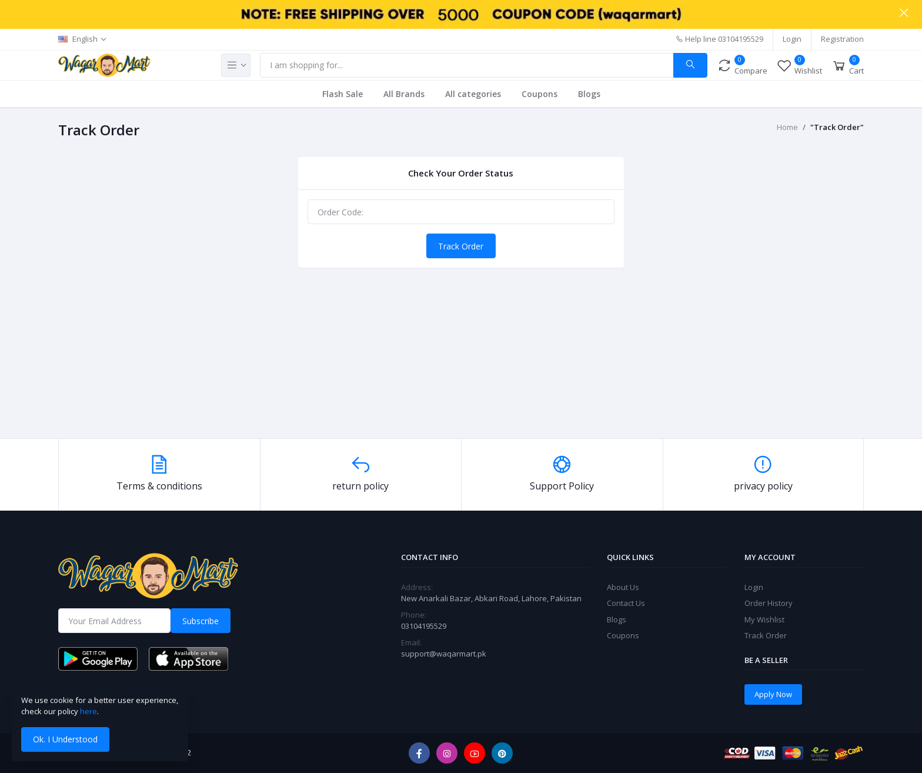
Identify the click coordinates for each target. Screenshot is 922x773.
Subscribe (200, 621)
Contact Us (626, 603)
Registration (842, 39)
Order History (768, 603)
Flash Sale (342, 93)
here (88, 711)
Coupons (539, 93)
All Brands (404, 93)
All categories (473, 93)
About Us (623, 587)
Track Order (460, 246)
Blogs (589, 93)
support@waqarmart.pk (443, 653)
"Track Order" (837, 127)
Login (792, 39)
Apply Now (773, 694)
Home (787, 127)
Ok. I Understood (65, 739)
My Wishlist (764, 619)
